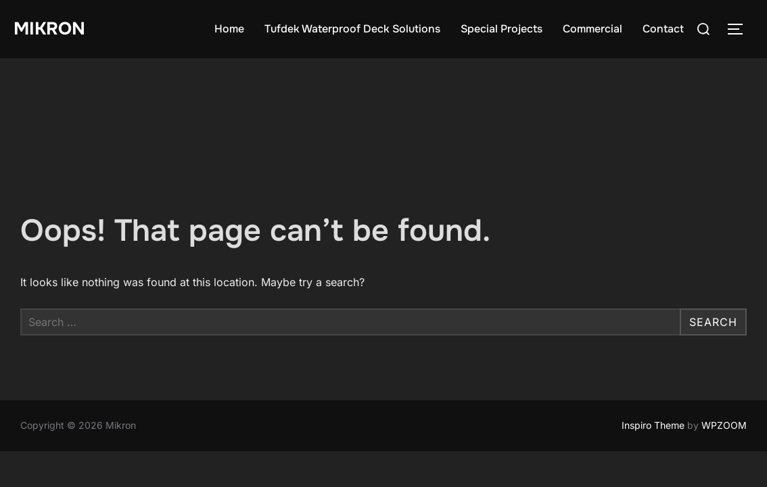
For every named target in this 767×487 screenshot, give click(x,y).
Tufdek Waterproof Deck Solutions (352, 29)
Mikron (49, 29)
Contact (663, 29)
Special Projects (501, 29)
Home (229, 29)
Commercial (592, 29)
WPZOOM (724, 367)
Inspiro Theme (653, 367)
